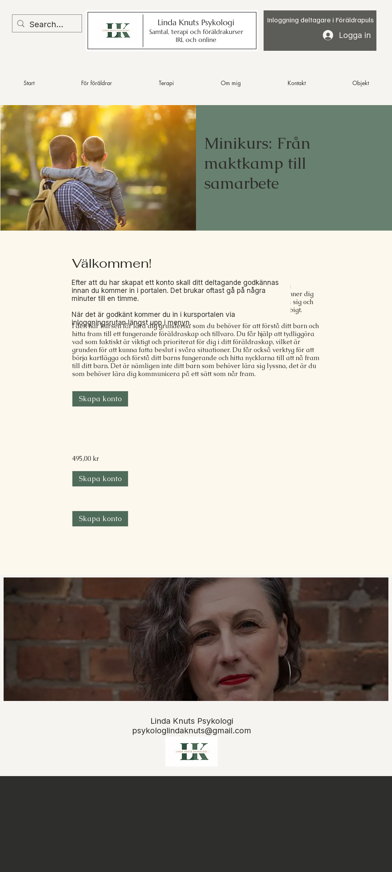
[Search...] (47, 24)
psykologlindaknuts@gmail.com (191, 730)
